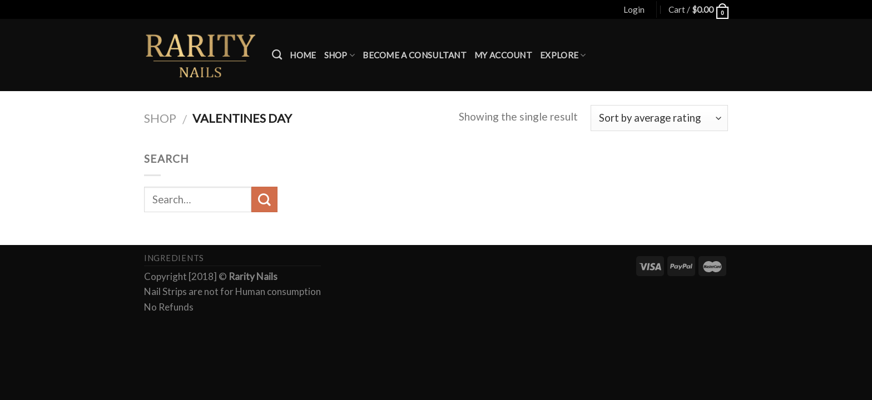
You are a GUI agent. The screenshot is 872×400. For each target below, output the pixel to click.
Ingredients (174, 258)
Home (303, 55)
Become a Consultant (415, 55)
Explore (563, 55)
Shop (339, 55)
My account (503, 55)
